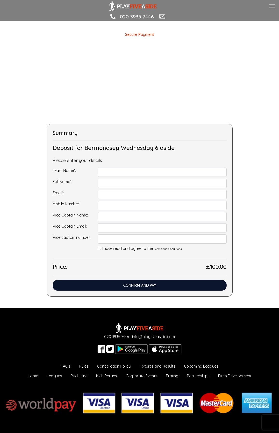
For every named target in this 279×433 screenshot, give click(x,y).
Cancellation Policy (114, 366)
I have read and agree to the (142, 248)
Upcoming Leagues (201, 366)
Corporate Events (141, 375)
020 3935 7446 (137, 16)
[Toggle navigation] (272, 5)
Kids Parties (106, 375)
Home (33, 375)
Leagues (54, 375)
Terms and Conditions (168, 249)
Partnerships (198, 375)
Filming (172, 375)
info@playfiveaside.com (153, 336)
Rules (83, 366)
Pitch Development (234, 375)
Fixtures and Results (157, 366)
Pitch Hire (79, 375)
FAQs (65, 366)
